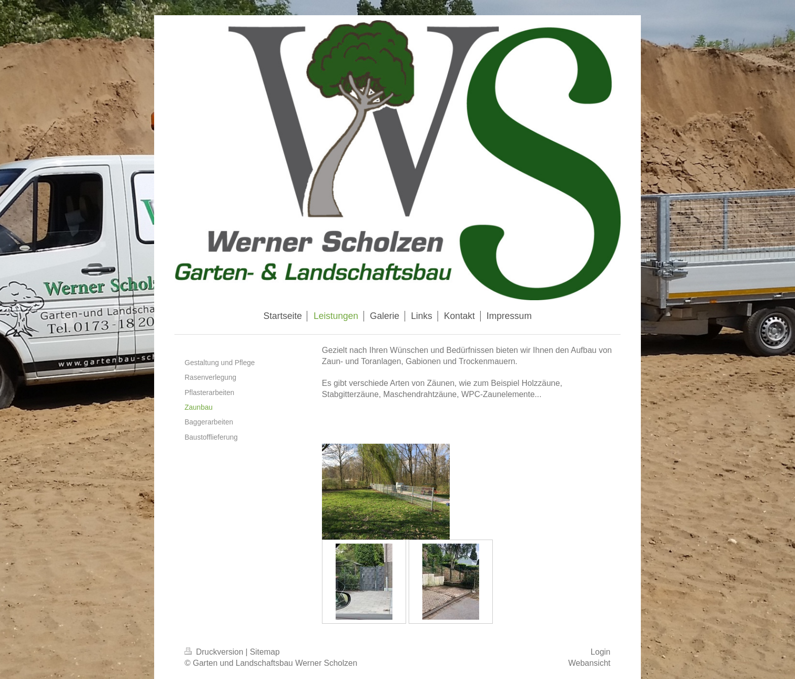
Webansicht (589, 663)
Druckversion (215, 652)
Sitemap (265, 652)
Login (600, 652)
